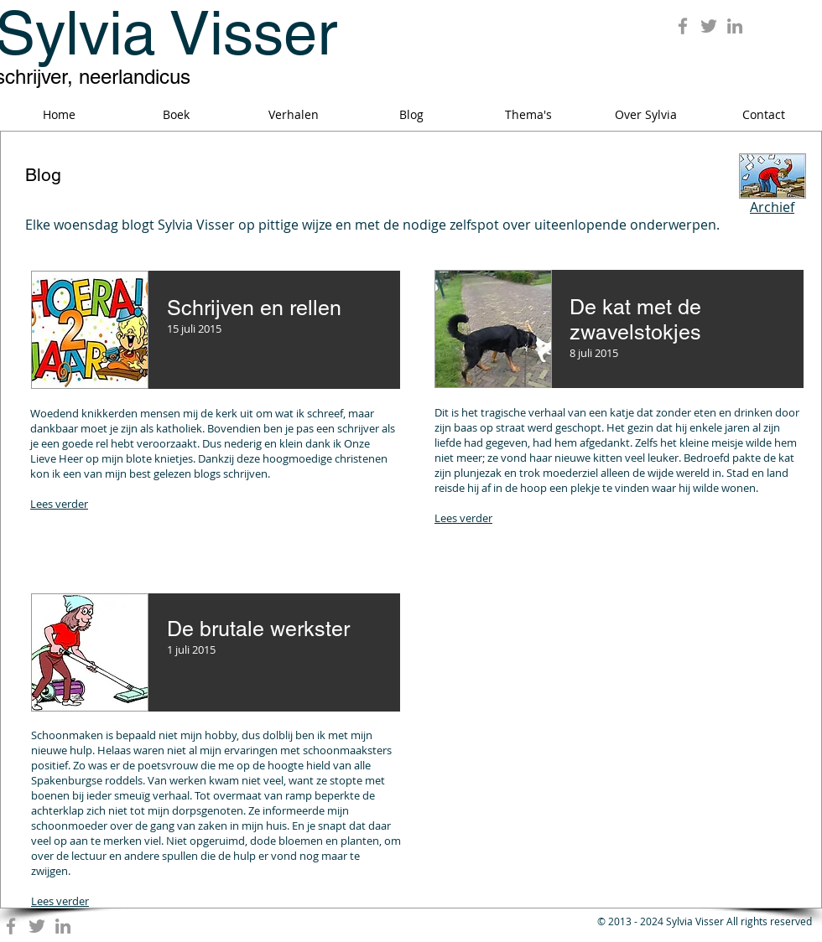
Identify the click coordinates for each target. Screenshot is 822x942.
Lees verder (59, 503)
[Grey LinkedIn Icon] (735, 26)
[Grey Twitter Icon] (709, 26)
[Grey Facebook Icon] (683, 26)
